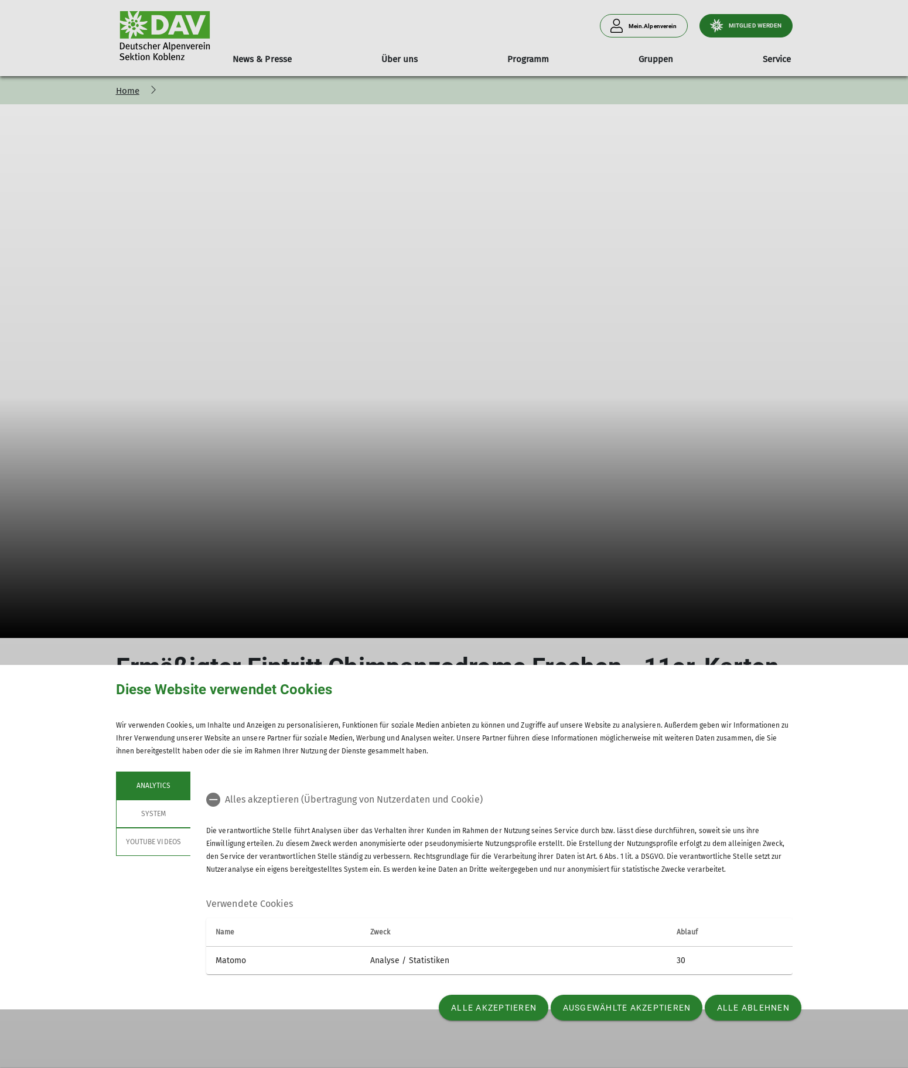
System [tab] (153, 814)
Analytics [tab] (153, 786)
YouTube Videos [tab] (153, 842)
